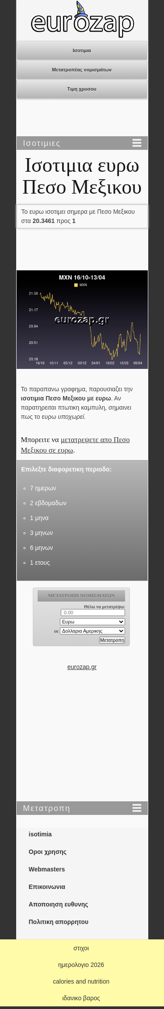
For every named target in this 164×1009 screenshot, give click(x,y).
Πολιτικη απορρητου (59, 921)
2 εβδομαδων (48, 502)
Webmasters (47, 869)
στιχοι (81, 948)
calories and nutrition (81, 981)
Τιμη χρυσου (81, 89)
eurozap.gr (82, 666)
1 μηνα (39, 517)
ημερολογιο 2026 (81, 964)
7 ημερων (43, 488)
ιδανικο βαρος (81, 998)
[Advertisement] (82, 118)
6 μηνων (41, 547)
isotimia (40, 834)
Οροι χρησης (48, 851)
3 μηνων (41, 532)
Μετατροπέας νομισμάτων (82, 69)
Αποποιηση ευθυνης (58, 904)
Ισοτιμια (82, 50)
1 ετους (40, 562)
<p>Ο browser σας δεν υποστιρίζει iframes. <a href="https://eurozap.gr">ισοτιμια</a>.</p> (82, 625)
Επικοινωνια (47, 886)
